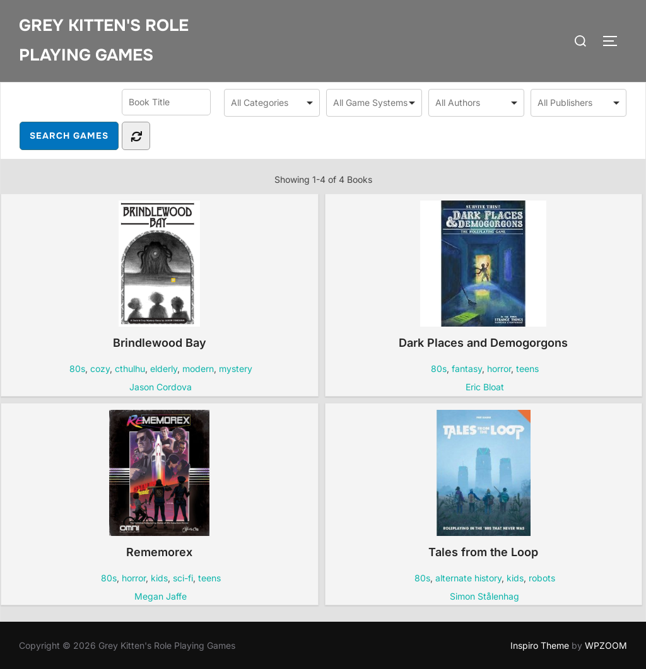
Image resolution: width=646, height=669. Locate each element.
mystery (235, 368)
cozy (100, 368)
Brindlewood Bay (159, 275)
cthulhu (130, 368)
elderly (163, 368)
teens (527, 368)
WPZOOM (606, 645)
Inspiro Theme (539, 645)
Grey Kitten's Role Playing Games (104, 40)
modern (198, 368)
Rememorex (159, 484)
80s (77, 368)
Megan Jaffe (160, 596)
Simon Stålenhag (484, 596)
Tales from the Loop (483, 484)
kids (159, 578)
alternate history (468, 578)
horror (499, 368)
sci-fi (183, 578)
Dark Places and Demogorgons (483, 275)
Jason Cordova (160, 386)
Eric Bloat (485, 386)
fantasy (467, 368)
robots (542, 578)
